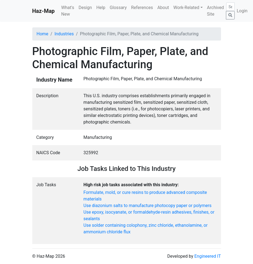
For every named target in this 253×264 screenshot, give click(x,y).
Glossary (118, 7)
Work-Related (186, 7)
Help (100, 7)
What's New (67, 11)
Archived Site (215, 11)
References (142, 7)
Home (42, 33)
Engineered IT (207, 256)
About (163, 7)
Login (242, 10)
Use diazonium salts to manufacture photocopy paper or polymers (147, 205)
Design (85, 7)
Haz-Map (43, 11)
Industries (64, 33)
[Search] (230, 6)
